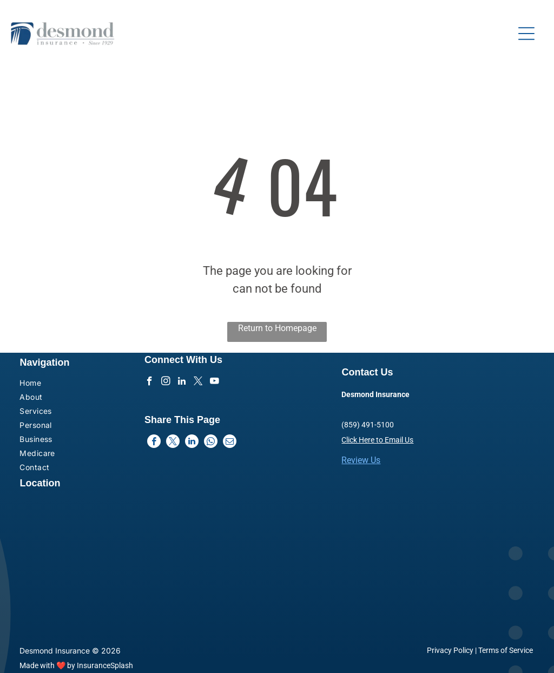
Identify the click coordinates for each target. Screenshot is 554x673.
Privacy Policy (450, 650)
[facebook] (149, 382)
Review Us (360, 460)
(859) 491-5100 (367, 424)
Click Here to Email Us (377, 440)
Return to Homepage (277, 328)
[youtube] (214, 382)
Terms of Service (505, 650)
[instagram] (166, 382)
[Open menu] (526, 33)
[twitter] (198, 382)
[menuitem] (60, 384)
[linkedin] (182, 382)
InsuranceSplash (105, 665)
